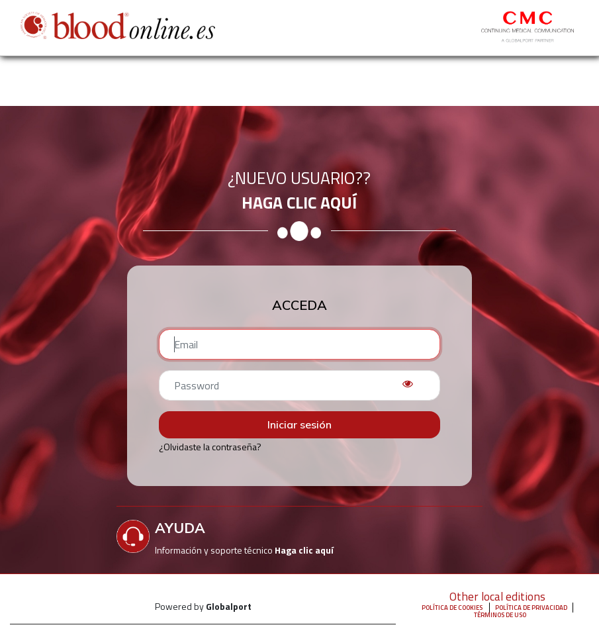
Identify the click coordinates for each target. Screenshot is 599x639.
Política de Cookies (452, 608)
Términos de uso (500, 615)
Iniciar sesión (299, 424)
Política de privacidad (531, 608)
